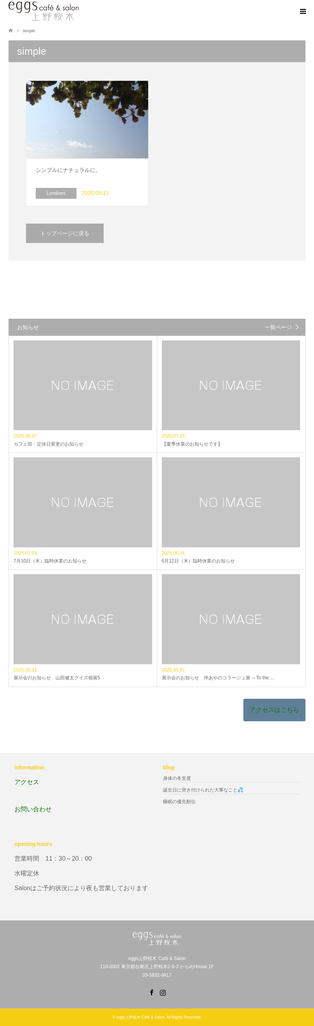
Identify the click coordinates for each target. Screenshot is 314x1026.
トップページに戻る (64, 233)
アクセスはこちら (274, 710)
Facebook (151, 992)
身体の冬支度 (177, 778)
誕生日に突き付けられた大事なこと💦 (203, 790)
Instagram (162, 992)
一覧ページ (278, 327)
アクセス (26, 782)
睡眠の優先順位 (179, 801)
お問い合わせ (33, 809)
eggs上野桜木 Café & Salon (140, 1017)
